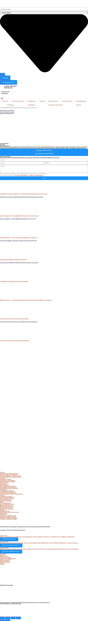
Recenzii (2, 554)
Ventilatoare (10, 105)
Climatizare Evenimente (55, 105)
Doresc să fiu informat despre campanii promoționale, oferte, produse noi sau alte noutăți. (23, 173)
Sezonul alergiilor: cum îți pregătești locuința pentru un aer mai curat (19, 215)
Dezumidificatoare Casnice (7, 485)
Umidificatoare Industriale (7, 491)
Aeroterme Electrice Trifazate (8, 474)
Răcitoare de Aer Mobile (7, 506)
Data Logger (3, 512)
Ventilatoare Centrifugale (7, 480)
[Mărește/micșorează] (2, 617)
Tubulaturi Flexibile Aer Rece (8, 516)
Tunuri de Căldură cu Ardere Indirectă (10, 476)
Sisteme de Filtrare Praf (7, 498)
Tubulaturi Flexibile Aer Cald (8, 515)
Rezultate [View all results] (5, 78)
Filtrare (2, 494)
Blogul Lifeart (4, 555)
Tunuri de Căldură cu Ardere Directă (10, 475)
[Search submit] (2, 74)
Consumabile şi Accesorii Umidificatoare (11, 493)
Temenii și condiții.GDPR (21, 175)
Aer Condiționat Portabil (7, 503)
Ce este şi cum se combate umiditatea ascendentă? (14, 340)
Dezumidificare (4, 484)
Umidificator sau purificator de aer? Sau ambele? (14, 281)
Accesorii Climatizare (6, 507)
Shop (10, 107)
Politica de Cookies (5, 559)
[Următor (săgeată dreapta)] (7, 619)
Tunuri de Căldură (67, 101)
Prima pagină (4, 107)
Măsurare (3, 509)
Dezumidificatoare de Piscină (8, 486)
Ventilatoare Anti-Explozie (7, 481)
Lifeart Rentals (4, 541)
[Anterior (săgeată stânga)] (2, 619)
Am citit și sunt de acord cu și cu (22, 175)
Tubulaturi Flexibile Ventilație (8, 518)
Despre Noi (3, 553)
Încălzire (2, 472)
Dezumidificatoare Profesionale (9, 488)
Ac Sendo (42, 101)
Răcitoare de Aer (53, 101)
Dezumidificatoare (81, 101)
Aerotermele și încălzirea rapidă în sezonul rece (13, 259)
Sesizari (2, 562)
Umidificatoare (31, 101)
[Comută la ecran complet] (7, 617)
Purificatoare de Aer (18, 101)
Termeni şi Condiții (5, 556)
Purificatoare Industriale (7, 497)
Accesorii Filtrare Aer (6, 499)
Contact (2, 563)
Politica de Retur (4, 560)
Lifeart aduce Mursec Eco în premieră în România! (14, 318)
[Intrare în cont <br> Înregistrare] (0, 90)
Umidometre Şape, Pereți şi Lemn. (9, 511)
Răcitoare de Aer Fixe (6, 505)
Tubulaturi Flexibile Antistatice (8, 517)
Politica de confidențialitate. (36, 175)
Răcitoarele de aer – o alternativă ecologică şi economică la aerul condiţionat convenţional (26, 299)
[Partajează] (13, 617)
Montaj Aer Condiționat (7, 508)
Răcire (2, 501)
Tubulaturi (3, 514)
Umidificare (3, 489)
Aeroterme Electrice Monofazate (9, 473)
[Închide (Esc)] (18, 617)
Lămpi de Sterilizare (5, 500)
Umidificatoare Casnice (6, 490)
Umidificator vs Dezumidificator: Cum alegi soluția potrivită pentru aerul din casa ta (24, 193)
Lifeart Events (4, 547)
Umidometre (31, 105)
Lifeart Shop (3, 535)
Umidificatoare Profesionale (8, 492)
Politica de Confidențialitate (8, 557)
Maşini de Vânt (4, 482)
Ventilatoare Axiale (5, 478)
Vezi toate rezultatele (9, 82)
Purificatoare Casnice (6, 495)
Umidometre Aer (5, 510)
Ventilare (2, 477)
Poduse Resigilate (5, 561)
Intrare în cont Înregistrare (5, 92)
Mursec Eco (5, 101)
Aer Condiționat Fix (5, 502)
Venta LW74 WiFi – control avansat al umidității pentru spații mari (19, 237)
